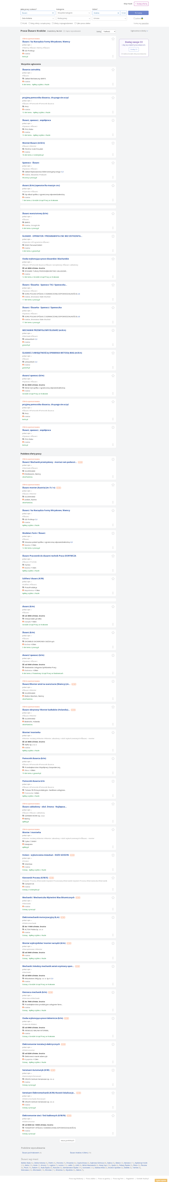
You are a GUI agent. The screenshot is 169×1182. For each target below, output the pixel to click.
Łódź (77, 1165)
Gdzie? (95, 9)
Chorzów (59, 1163)
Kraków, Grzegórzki (32, 225)
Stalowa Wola (100, 1168)
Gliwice (118, 1163)
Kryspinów (28, 1059)
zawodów (145, 23)
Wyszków (69, 1170)
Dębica (109, 1163)
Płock (26, 1168)
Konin (35, 1165)
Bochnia (27, 644)
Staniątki (27, 621)
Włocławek (37, 1170)
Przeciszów (28, 793)
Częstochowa (82, 1163)
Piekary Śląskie (124, 1165)
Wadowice (28, 670)
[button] (113, 39)
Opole (113, 1165)
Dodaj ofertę (141, 4)
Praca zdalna (90, 1178)
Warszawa (25, 1170)
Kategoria (60, 9)
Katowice (127, 1163)
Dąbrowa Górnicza (97, 1163)
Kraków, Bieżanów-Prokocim (35, 174)
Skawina (27, 545)
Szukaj (139, 13)
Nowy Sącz (103, 1165)
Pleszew (144, 1165)
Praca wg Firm (118, 1178)
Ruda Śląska (45, 1168)
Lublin (70, 1165)
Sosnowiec (86, 1168)
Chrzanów (70, 1163)
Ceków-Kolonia (39, 1163)
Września (59, 1170)
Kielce (27, 1165)
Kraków (27, 53)
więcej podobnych (67, 1140)
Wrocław (48, 1170)
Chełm (50, 1163)
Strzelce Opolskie (114, 1168)
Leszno (61, 1165)
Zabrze (78, 1170)
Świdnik (126, 1168)
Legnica (52, 1165)
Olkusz (26, 770)
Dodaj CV (133, 49)
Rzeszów (56, 1168)
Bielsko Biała (26, 1163)
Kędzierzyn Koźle (141, 1163)
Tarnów (135, 1168)
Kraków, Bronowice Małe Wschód (37, 297)
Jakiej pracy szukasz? (29, 9)
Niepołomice (29, 590)
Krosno (43, 1165)
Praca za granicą (104, 1178)
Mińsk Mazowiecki (89, 1165)
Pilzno (135, 1165)
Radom (35, 1168)
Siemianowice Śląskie (70, 1168)
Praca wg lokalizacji (76, 1178)
